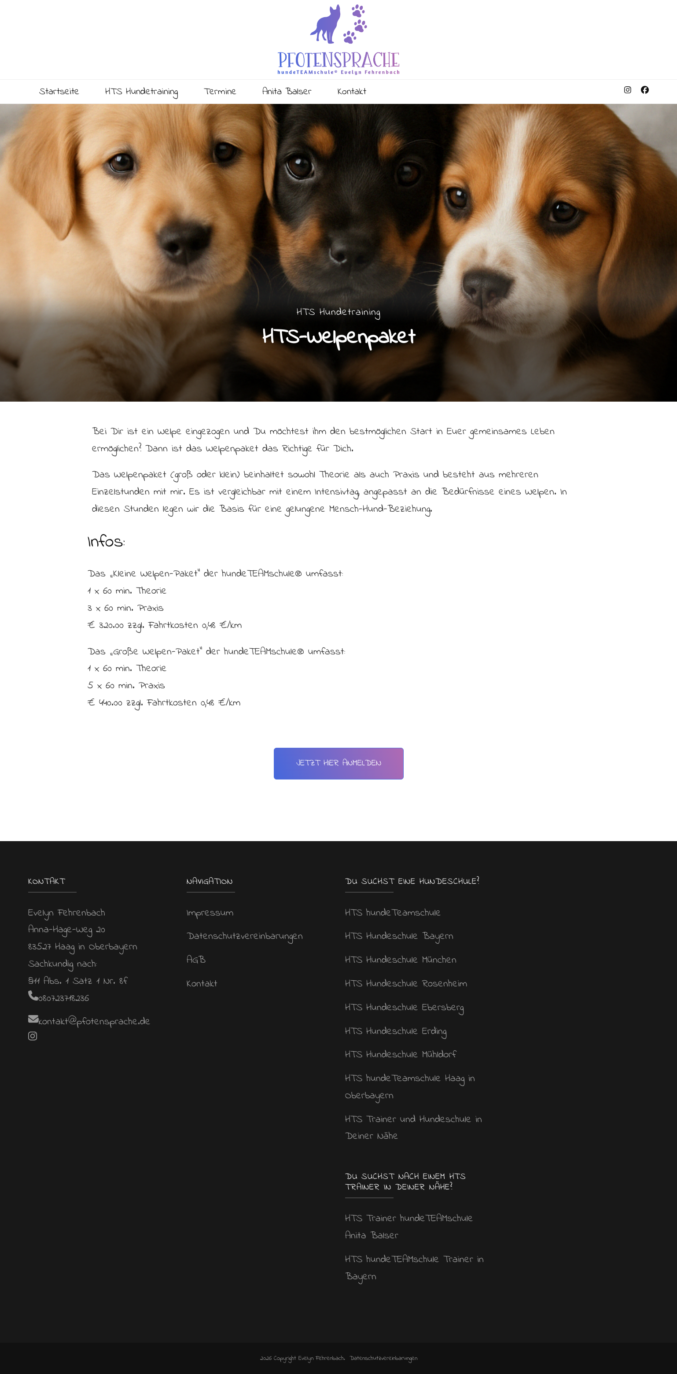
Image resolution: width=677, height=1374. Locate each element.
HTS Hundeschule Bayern (399, 936)
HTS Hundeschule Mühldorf (400, 1055)
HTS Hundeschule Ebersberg (404, 1008)
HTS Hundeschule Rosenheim (406, 984)
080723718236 (63, 998)
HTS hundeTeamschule (393, 912)
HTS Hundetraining (146, 91)
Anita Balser (297, 91)
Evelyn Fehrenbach (321, 1358)
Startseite (60, 91)
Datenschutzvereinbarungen (245, 936)
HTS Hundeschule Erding (395, 1031)
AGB (196, 960)
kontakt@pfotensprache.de (94, 1022)
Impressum (210, 912)
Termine (227, 91)
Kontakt (365, 91)
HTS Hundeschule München (400, 960)
